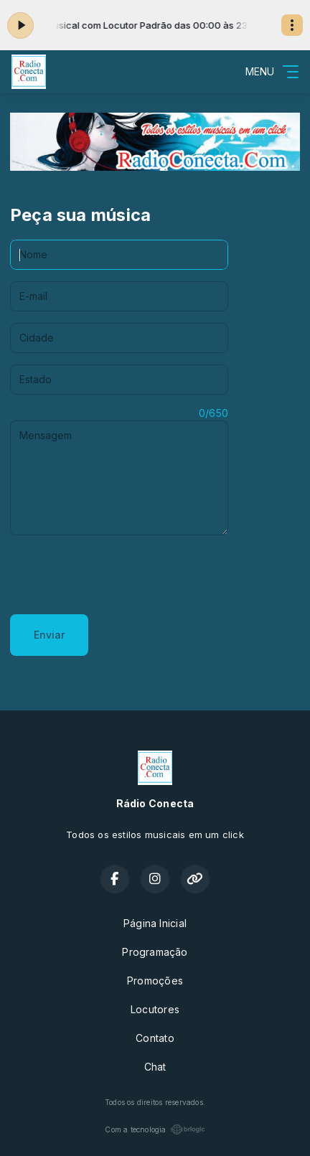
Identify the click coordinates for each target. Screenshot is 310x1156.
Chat (155, 1067)
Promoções (155, 980)
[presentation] (119, 575)
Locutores (155, 1009)
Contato (155, 1038)
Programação (154, 952)
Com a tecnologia (155, 1129)
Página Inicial (155, 923)
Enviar (49, 635)
